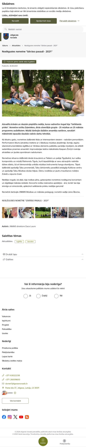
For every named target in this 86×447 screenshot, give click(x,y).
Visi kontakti (15, 401)
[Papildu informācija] (15, 393)
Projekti (5, 325)
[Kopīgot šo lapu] (43, 259)
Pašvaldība (6, 329)
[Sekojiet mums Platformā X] (15, 417)
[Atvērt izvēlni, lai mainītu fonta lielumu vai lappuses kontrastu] (64, 442)
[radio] (27, 295)
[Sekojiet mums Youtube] (21, 416)
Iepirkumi (6, 320)
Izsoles (5, 333)
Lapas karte (7, 356)
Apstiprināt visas (43, 21)
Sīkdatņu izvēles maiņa (12, 360)
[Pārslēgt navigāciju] (43, 441)
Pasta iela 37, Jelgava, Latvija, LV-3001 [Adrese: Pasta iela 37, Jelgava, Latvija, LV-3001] (22, 388)
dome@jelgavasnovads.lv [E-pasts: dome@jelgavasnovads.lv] (16, 383)
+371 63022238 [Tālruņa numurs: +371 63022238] (12, 375)
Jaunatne (30, 242)
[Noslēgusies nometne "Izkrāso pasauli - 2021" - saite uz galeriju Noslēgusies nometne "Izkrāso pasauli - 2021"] (10, 212)
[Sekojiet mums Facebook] (4, 417)
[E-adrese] (7, 393)
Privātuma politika (10, 348)
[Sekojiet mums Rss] (27, 417)
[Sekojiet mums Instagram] (10, 417)
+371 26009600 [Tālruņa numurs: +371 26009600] (12, 379)
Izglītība (19, 242)
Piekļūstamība (8, 352)
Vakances (6, 316)
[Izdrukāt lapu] (43, 254)
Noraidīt (15, 21)
